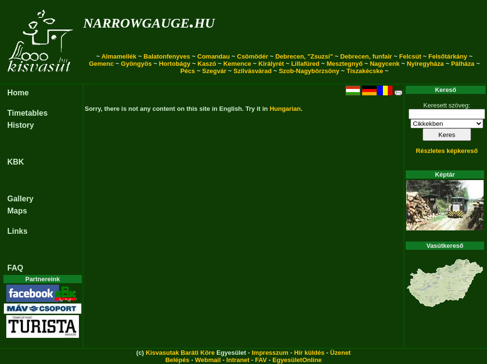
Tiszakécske (365, 71)
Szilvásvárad (252, 71)
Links (17, 231)
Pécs (187, 71)
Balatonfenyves (167, 56)
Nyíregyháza (425, 63)
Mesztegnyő (345, 63)
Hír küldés (309, 352)
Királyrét (271, 63)
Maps (17, 211)
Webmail (208, 360)
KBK (15, 162)
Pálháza (462, 63)
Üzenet (340, 352)
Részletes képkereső (447, 150)
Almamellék (118, 56)
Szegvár (214, 71)
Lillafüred (305, 63)
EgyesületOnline (297, 360)
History (20, 125)
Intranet (238, 360)
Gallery (20, 199)
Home (18, 93)
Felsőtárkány (447, 56)
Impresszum (270, 352)
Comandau (214, 56)
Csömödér (252, 56)
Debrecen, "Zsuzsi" (304, 56)
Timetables (27, 113)
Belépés (177, 360)
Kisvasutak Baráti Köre (180, 352)
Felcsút (410, 56)
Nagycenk (384, 63)
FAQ (15, 268)
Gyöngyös (136, 63)
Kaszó (207, 63)
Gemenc (101, 63)
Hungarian (285, 108)
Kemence (237, 63)
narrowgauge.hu (148, 21)
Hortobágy (174, 63)
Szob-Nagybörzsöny (309, 71)
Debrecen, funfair (366, 56)
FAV (261, 360)
